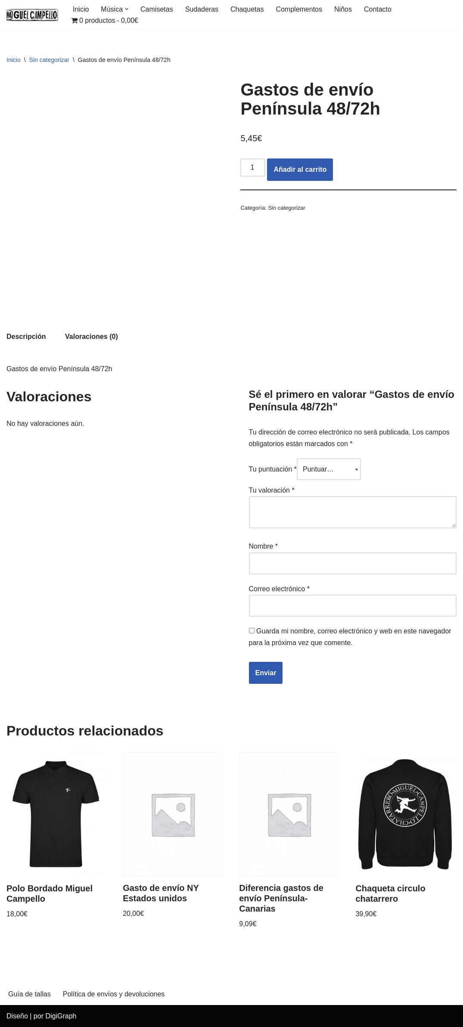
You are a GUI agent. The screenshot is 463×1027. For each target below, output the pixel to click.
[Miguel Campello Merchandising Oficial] (32, 15)
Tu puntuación (273, 469)
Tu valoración (272, 490)
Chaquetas (247, 9)
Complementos (299, 9)
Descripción (26, 336)
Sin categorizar (49, 59)
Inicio (81, 9)
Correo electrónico (279, 589)
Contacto (378, 9)
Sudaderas (201, 9)
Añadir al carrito (299, 169)
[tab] (26, 336)
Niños (343, 9)
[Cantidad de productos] (252, 167)
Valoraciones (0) (91, 336)
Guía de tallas (29, 994)
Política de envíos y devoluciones (114, 994)
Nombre (263, 546)
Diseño (17, 1016)
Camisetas (156, 9)
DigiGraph (60, 1016)
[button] (126, 9)
